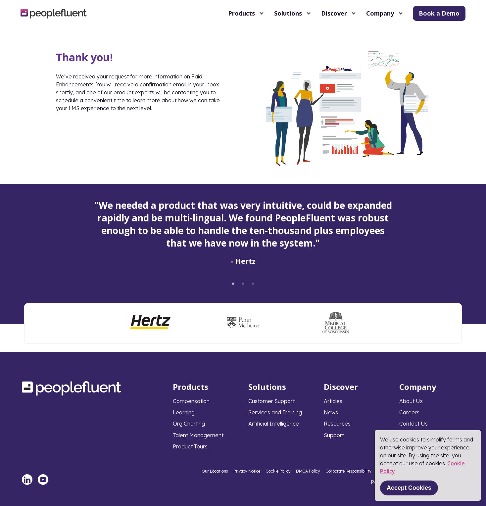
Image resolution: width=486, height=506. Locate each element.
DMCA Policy (308, 471)
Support (334, 435)
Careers (409, 412)
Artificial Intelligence (273, 423)
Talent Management (198, 435)
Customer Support (271, 401)
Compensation (191, 401)
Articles (333, 401)
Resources (337, 423)
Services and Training (275, 412)
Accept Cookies (409, 487)
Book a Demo (439, 13)
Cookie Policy (278, 471)
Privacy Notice (246, 471)
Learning (184, 412)
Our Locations (215, 471)
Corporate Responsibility (348, 471)
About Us (411, 401)
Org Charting (189, 423)
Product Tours (190, 446)
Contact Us (413, 423)
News (331, 412)
